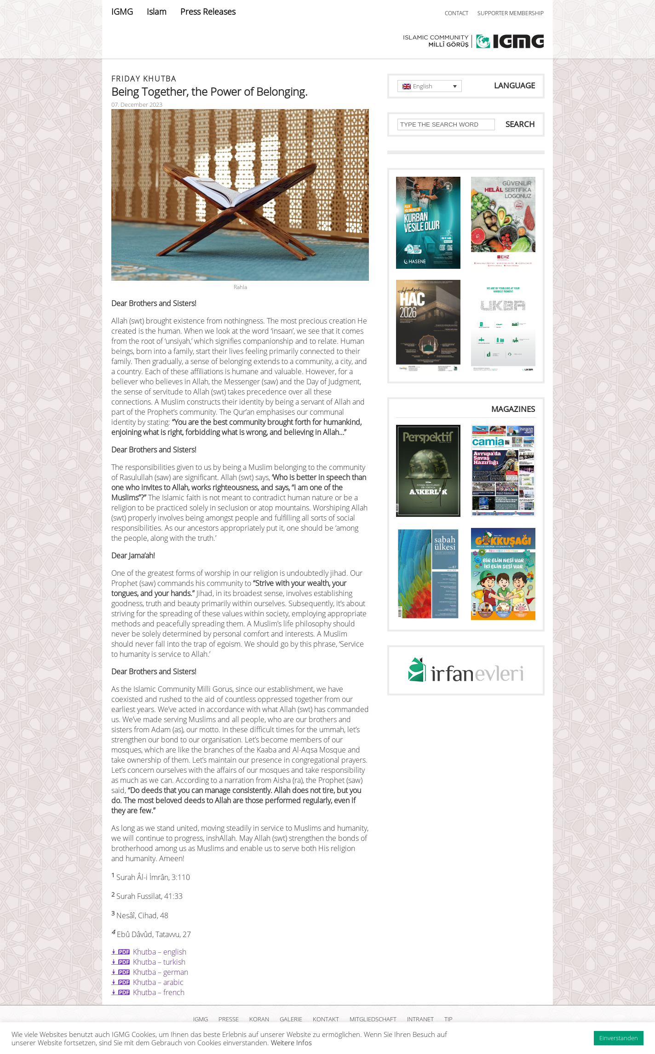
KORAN (259, 1019)
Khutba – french (158, 992)
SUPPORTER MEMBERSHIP (510, 13)
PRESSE (228, 1019)
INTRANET (420, 1019)
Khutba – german (160, 972)
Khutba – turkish (159, 962)
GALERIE (291, 1019)
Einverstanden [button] (618, 1038)
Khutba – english (159, 952)
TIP (448, 1019)
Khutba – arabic (158, 982)
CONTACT (456, 13)
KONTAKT (326, 1019)
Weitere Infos (291, 1042)
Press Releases (208, 11)
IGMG (122, 11)
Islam (157, 11)
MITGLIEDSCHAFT (373, 1019)
